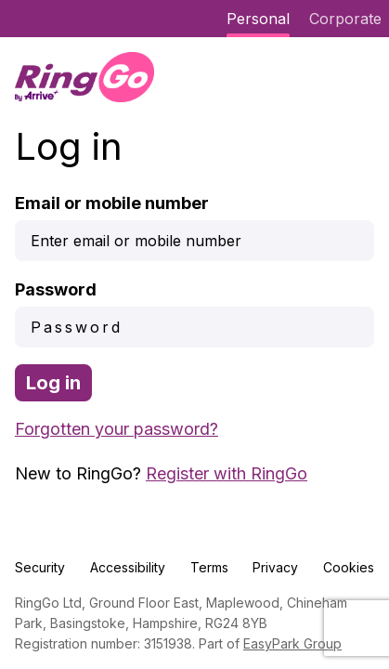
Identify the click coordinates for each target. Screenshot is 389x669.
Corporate (345, 18)
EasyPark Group (292, 643)
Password (56, 289)
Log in (53, 383)
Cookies (348, 567)
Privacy (275, 567)
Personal (258, 18)
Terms (209, 567)
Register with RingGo (226, 473)
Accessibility (127, 567)
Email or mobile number (112, 203)
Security (40, 567)
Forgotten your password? (116, 429)
